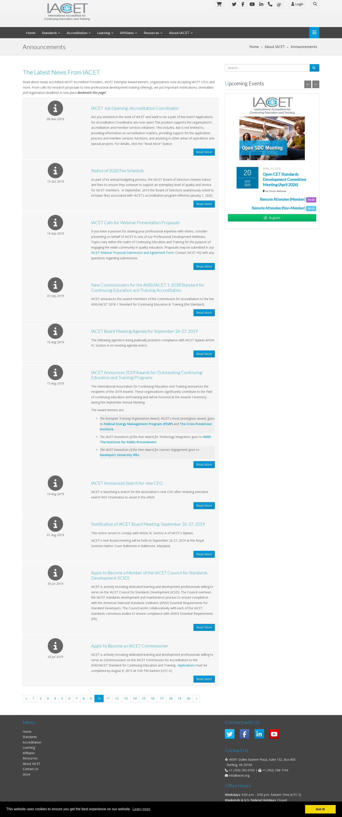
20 (188, 698)
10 (100, 698)
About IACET (179, 33)
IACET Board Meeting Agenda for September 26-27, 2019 (144, 331)
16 (152, 698)
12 (117, 698)
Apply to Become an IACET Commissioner (129, 645)
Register (272, 218)
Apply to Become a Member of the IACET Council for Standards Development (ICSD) (149, 575)
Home (30, 33)
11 (108, 698)
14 (135, 698)
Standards (49, 33)
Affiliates (127, 33)
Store (26, 774)
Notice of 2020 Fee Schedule (117, 170)
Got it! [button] (320, 809)
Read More (204, 152)
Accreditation (77, 33)
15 (143, 698)
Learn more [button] (141, 809)
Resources (151, 33)
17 (161, 698)
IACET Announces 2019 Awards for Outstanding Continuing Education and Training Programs (146, 375)
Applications (186, 665)
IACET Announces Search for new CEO (127, 483)
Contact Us (30, 769)
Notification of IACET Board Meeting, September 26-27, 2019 (148, 524)
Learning (103, 33)
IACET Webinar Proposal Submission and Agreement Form (132, 253)
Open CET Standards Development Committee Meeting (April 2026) (284, 179)
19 (179, 698)
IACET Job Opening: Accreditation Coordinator (135, 108)
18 (170, 698)
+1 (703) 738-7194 (275, 770)
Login (297, 4)
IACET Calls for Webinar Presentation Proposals (135, 222)
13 (126, 698)
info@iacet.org (239, 775)
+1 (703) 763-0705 (242, 770)
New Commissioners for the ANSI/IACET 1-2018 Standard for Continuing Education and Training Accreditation (147, 287)
